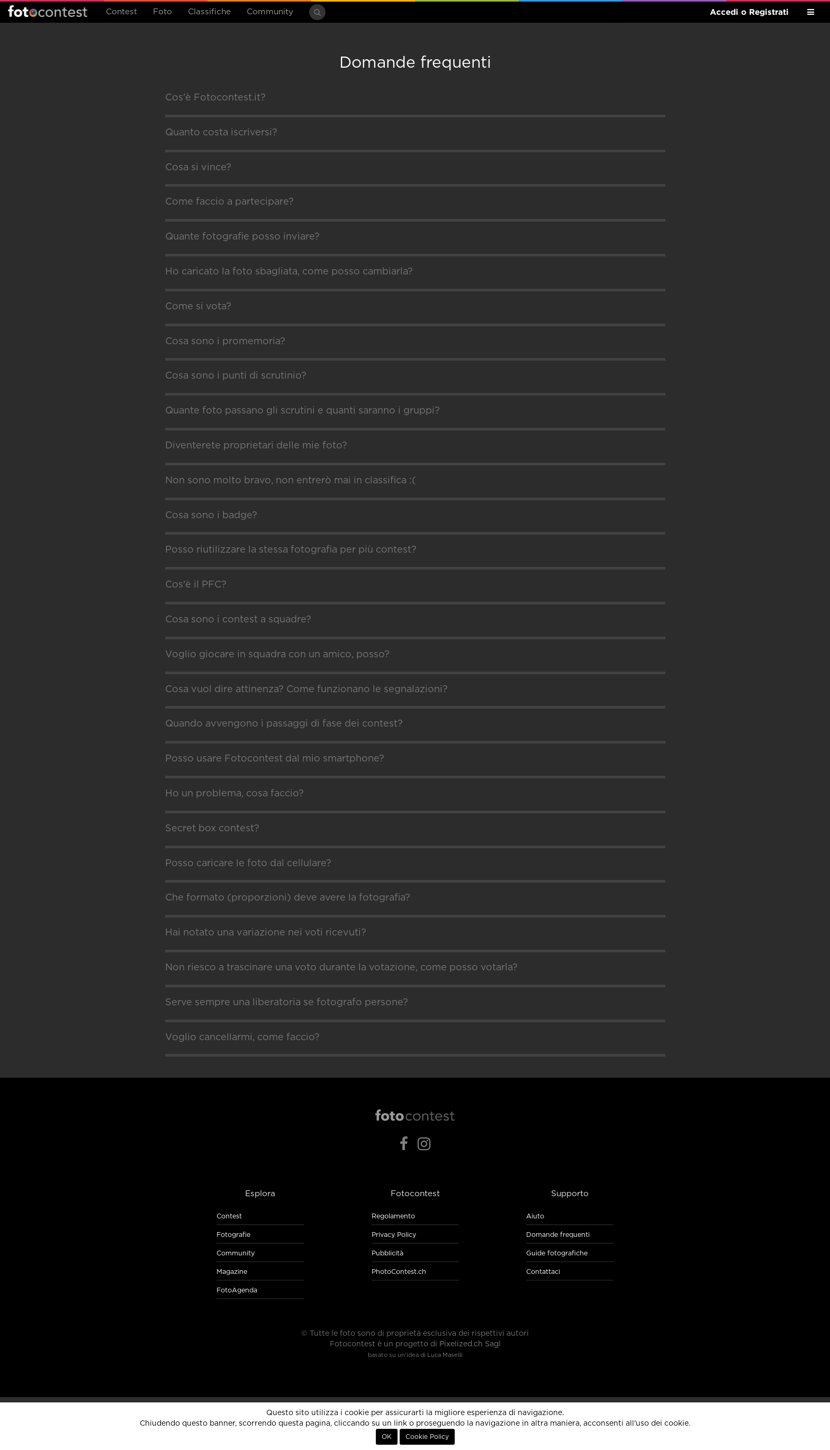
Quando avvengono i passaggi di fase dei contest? (284, 724)
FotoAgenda (236, 1290)
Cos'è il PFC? (196, 585)
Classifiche (209, 12)
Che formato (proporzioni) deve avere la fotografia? (287, 898)
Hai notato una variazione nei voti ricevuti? (265, 933)
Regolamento (393, 1216)
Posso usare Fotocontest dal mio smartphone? (274, 759)
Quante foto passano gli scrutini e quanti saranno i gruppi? (302, 411)
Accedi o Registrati (749, 11)
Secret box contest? (212, 828)
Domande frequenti (558, 1235)
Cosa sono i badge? (211, 515)
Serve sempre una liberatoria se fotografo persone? (286, 1002)
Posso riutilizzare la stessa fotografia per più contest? (291, 550)
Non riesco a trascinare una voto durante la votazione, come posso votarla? (341, 967)
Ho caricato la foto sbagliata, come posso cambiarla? (289, 272)
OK (387, 1437)
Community (270, 12)
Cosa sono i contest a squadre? (238, 620)
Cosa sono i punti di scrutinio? (235, 376)
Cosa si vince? (198, 167)
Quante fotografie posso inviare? (242, 237)
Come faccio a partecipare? (229, 202)
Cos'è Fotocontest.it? (215, 98)
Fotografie (233, 1235)
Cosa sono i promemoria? (225, 341)
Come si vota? (198, 306)
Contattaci (543, 1272)
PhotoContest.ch (399, 1272)
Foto (162, 12)
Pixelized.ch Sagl (470, 1344)
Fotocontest (47, 11)
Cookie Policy (427, 1437)
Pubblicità (387, 1253)
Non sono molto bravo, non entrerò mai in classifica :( (290, 480)
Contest (121, 12)
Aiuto (535, 1216)
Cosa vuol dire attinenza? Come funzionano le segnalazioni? (306, 689)
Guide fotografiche (557, 1253)
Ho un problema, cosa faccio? (234, 794)
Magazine (231, 1272)
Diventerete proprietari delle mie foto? (256, 446)
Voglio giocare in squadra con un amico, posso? (277, 654)
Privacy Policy (394, 1235)
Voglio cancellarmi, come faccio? (242, 1037)
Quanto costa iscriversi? (221, 132)
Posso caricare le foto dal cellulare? (248, 863)
